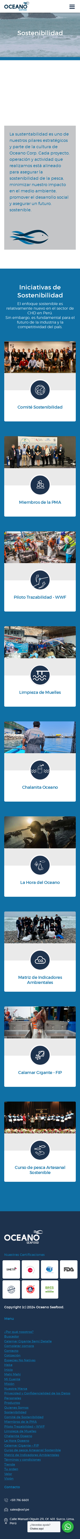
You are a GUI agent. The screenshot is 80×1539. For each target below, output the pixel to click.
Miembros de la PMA (20, 1422)
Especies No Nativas (19, 1360)
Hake (8, 1365)
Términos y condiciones (22, 1460)
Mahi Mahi (12, 1374)
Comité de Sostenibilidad (23, 1417)
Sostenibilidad (15, 1412)
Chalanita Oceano (18, 1436)
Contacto (11, 1351)
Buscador (11, 1336)
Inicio (8, 1370)
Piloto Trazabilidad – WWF (24, 1426)
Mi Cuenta (12, 1379)
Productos (12, 1403)
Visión (9, 1478)
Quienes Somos (16, 1408)
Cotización (12, 1355)
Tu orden (11, 1469)
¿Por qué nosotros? (19, 1332)
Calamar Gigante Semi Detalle (28, 1341)
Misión (9, 1384)
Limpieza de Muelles (20, 1431)
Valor (8, 1474)
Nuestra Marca (15, 1389)
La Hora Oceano (16, 1441)
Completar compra (19, 1346)
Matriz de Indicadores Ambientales (31, 1455)
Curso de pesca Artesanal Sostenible (32, 1450)
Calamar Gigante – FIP (21, 1445)
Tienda (9, 1464)
